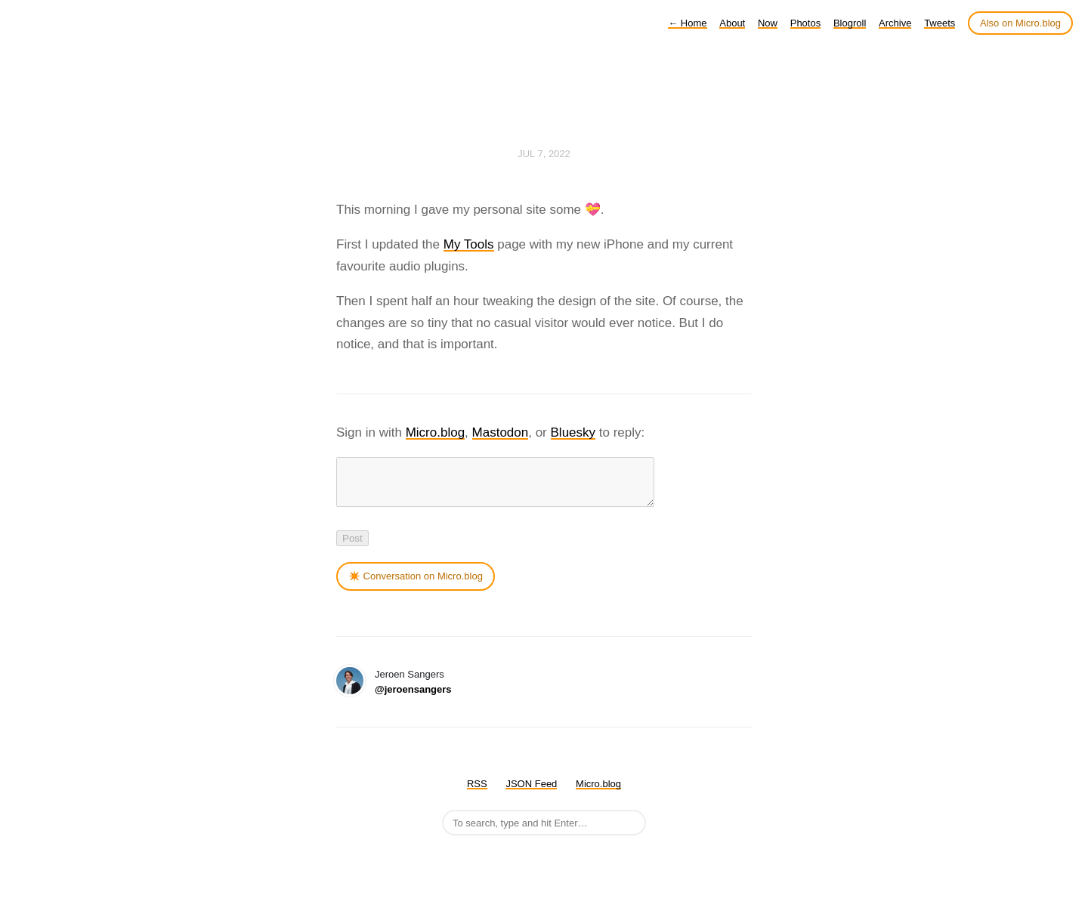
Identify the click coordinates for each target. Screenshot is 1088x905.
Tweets (939, 23)
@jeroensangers (413, 698)
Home (687, 23)
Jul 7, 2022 (544, 153)
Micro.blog (435, 432)
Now (767, 23)
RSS (477, 792)
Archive (895, 23)
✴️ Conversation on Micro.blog (415, 585)
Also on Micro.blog (1020, 23)
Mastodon (500, 432)
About (732, 23)
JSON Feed (531, 792)
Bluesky (573, 432)
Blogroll (849, 23)
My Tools (469, 244)
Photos (805, 23)
